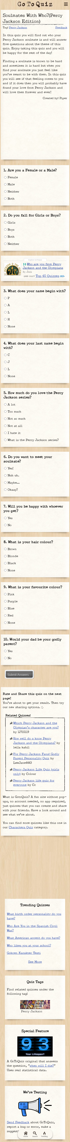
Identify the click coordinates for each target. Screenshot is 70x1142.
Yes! (8, 468)
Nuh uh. (11, 475)
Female (11, 177)
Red (8, 615)
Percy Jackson (18, 27)
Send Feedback (18, 1122)
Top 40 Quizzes (47, 276)
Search (35, 1134)
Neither (11, 191)
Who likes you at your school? (29, 945)
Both (9, 198)
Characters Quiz (21, 827)
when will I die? (42, 1065)
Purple (11, 601)
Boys (9, 229)
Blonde (11, 556)
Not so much (15, 418)
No (8, 525)
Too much (12, 411)
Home (25, 1134)
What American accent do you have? (33, 938)
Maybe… (12, 482)
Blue (9, 608)
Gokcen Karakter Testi (24, 953)
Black (10, 563)
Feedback (61, 27)
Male (9, 184)
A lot (9, 404)
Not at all (13, 426)
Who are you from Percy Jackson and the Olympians (43, 266)
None (9, 326)
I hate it (12, 433)
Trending (44, 1134)
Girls (9, 222)
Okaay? (11, 489)
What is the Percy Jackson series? (31, 440)
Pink (9, 594)
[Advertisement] (35, 128)
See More (35, 962)
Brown (10, 549)
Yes (8, 518)
